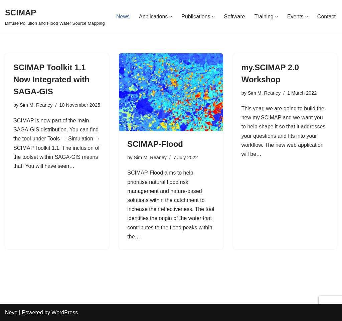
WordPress (64, 312)
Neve (11, 312)
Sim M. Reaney (36, 105)
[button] (170, 16)
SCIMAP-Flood (155, 143)
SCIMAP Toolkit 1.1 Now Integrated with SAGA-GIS (51, 79)
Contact (326, 16)
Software (234, 16)
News (123, 16)
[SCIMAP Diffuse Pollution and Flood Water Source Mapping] (55, 16)
